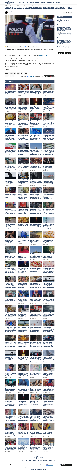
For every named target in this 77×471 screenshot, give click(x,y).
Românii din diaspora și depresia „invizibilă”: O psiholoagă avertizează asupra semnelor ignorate (35, 93)
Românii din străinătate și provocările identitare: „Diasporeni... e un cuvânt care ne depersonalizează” (48, 196)
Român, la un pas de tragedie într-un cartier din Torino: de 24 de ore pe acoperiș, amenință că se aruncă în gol (23, 167)
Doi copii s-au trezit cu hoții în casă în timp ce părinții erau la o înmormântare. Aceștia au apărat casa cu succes (35, 344)
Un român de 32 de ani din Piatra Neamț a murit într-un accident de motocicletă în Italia (23, 359)
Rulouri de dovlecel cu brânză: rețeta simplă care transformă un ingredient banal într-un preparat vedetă (23, 226)
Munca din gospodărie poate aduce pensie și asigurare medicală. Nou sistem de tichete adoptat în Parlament (48, 211)
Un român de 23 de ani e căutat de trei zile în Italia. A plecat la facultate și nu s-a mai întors (48, 447)
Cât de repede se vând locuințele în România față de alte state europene (48, 93)
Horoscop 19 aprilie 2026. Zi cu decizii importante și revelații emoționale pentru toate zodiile (35, 167)
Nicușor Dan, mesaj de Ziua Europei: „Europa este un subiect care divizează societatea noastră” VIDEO (10, 137)
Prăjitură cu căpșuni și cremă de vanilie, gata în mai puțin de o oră (35, 270)
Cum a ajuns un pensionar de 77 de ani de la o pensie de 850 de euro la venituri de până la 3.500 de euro (48, 300)
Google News (31, 76)
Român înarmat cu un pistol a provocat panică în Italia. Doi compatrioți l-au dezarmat (35, 122)
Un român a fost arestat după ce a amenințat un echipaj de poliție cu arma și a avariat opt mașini (10, 344)
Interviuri (43, 2)
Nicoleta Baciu (12, 11)
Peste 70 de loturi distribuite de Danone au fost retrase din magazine (35, 373)
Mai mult (58, 2)
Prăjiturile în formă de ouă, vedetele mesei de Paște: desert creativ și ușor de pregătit (23, 196)
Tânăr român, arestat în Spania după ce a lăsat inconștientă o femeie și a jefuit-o (36, 181)
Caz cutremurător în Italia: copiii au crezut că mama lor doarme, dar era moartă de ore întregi (35, 211)
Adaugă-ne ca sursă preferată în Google (15, 46)
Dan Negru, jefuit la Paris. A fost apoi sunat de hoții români (35, 403)
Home (19, 2)
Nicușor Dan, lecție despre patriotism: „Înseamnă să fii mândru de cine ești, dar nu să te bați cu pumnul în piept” (36, 433)
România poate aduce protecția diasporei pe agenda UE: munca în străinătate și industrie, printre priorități (23, 373)
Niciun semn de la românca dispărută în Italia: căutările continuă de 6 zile (23, 255)
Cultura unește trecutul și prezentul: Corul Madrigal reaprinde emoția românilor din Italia (48, 167)
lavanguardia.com (43, 55)
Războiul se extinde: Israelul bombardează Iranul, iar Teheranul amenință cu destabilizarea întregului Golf (23, 285)
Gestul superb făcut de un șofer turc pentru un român (23, 240)
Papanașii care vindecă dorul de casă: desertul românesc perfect (23, 92)
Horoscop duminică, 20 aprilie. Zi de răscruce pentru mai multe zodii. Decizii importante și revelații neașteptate (48, 137)
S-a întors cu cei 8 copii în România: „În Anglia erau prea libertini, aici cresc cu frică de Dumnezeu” (10, 329)
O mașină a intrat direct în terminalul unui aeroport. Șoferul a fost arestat (48, 403)
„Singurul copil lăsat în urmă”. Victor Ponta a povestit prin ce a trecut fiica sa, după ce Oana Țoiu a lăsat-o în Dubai (23, 270)
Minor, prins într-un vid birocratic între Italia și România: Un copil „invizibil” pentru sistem (10, 373)
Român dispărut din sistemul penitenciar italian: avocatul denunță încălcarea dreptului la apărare (9, 241)
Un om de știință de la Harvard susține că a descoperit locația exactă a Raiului (23, 447)
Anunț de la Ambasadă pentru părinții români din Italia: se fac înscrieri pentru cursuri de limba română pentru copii (23, 181)
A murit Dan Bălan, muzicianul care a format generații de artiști (22, 403)
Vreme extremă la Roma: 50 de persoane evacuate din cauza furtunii (48, 314)
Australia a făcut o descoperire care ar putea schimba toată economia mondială (9, 403)
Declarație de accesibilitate (54, 467)
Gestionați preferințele (40, 467)
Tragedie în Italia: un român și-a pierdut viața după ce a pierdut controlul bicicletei (10, 270)
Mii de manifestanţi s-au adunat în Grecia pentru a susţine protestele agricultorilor (23, 329)
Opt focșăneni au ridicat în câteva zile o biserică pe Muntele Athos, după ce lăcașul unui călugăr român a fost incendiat (10, 108)
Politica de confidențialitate (23, 467)
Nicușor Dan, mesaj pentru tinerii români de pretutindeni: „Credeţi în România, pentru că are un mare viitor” (35, 447)
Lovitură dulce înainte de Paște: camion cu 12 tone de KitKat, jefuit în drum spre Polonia (23, 211)
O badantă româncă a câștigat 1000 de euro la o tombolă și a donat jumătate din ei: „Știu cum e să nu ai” (23, 418)
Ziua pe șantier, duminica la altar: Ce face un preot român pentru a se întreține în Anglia (35, 285)
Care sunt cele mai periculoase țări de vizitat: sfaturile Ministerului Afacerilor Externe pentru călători (48, 285)
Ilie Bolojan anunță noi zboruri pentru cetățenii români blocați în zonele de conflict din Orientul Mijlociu (36, 255)
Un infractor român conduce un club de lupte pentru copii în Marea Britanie (48, 373)
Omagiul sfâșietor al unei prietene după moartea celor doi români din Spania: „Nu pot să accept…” (35, 196)
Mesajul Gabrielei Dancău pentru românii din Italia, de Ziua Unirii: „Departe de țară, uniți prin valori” (10, 447)
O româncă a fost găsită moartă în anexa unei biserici (10, 196)
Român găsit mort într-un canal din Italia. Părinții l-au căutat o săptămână (35, 108)
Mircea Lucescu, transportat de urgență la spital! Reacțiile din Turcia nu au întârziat (10, 211)
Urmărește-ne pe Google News (33, 46)
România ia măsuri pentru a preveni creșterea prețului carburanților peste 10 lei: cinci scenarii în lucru (10, 285)
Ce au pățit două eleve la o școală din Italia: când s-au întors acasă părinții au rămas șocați (10, 167)
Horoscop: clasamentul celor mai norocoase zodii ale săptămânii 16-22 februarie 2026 (23, 344)
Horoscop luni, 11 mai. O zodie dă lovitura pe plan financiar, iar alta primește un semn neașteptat (10, 93)
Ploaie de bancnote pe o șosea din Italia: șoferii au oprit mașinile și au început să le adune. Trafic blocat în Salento (10, 300)
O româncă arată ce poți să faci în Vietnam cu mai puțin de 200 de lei (23, 433)
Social (27, 2)
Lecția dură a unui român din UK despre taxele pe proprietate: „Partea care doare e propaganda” (48, 418)
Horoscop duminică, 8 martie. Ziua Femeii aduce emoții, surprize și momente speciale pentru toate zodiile (48, 270)
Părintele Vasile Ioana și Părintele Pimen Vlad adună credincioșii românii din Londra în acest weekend (23, 122)
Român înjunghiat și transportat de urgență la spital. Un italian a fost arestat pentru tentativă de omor (48, 329)
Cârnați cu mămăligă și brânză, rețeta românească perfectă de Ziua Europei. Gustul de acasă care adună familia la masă (10, 122)
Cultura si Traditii (50, 2)
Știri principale (12, 5)
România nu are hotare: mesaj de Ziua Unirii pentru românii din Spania (48, 433)
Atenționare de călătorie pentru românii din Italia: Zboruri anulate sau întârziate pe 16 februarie (9, 359)
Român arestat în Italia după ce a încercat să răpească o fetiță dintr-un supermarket (35, 314)
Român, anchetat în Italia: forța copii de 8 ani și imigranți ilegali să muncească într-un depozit (48, 344)
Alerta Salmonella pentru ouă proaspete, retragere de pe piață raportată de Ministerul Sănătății (35, 388)
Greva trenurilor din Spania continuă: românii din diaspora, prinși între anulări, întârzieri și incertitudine (10, 388)
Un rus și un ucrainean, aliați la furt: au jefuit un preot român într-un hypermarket (23, 152)
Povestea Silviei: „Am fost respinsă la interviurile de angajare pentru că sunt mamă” (10, 418)
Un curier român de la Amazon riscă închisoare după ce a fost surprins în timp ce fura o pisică (10, 226)
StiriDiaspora (7, 5)
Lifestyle (32, 2)
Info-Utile (37, 2)
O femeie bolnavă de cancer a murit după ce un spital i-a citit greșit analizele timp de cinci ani (10, 255)
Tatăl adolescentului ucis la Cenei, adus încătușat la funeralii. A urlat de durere (35, 418)
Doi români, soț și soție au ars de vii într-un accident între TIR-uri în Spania (35, 226)
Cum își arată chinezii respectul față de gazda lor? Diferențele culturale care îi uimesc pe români (23, 137)
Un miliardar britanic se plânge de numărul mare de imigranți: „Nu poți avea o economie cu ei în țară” (35, 359)
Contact (46, 467)
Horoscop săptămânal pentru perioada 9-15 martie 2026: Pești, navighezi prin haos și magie (48, 255)
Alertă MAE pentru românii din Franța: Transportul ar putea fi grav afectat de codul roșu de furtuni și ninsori (48, 359)
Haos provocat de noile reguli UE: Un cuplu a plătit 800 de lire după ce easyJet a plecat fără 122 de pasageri (48, 181)
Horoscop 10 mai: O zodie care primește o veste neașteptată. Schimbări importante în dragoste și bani (48, 108)
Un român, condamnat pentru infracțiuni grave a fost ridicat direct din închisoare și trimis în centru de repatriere (23, 314)
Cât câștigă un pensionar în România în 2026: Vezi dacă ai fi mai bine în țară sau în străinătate (10, 314)
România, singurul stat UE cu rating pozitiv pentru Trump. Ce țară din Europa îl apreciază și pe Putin (48, 388)
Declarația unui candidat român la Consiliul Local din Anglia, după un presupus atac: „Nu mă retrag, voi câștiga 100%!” (10, 181)
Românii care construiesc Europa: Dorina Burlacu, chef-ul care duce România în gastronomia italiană (48, 122)
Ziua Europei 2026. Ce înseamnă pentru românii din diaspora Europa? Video (35, 137)
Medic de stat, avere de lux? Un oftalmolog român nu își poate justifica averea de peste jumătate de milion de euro (35, 329)
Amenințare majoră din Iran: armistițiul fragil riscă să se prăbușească (10, 152)
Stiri (23, 2)
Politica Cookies (32, 467)
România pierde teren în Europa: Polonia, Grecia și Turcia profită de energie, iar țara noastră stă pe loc (48, 226)
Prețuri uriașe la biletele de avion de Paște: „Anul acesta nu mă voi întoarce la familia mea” (35, 241)
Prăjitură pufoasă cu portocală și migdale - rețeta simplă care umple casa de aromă (48, 241)
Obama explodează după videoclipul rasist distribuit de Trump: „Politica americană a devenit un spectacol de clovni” (36, 300)
